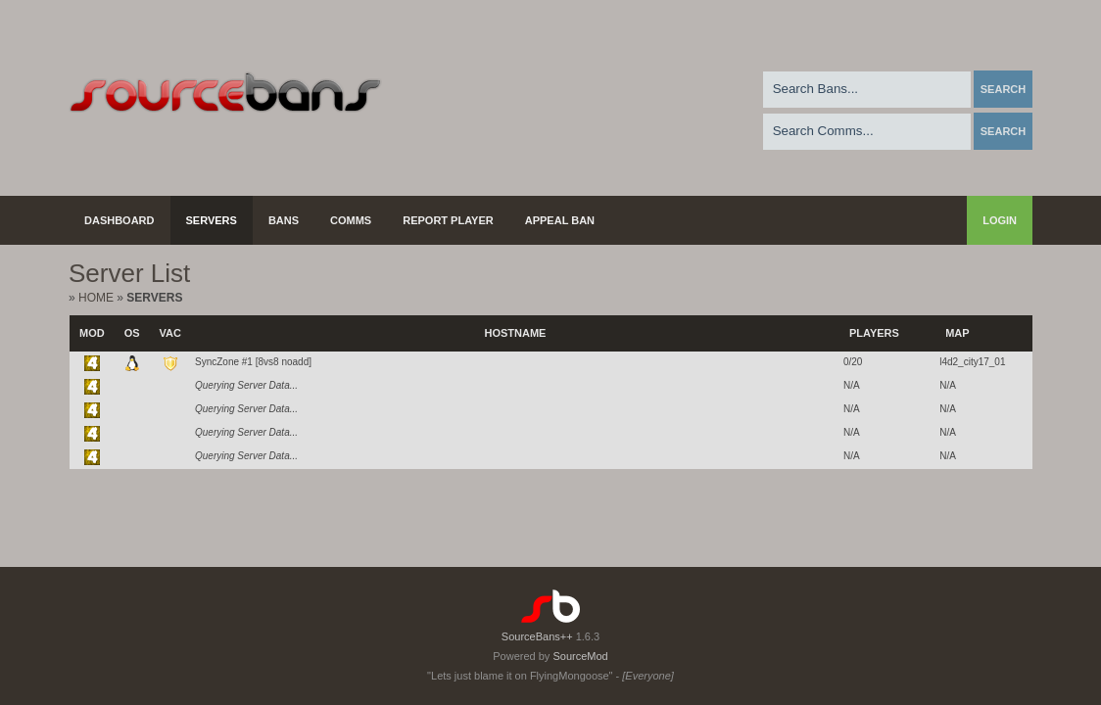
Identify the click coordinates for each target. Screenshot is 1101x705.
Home (96, 298)
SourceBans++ (537, 636)
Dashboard (119, 220)
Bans (283, 220)
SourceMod (579, 656)
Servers (211, 220)
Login (999, 220)
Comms (350, 220)
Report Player (448, 220)
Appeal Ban (560, 220)
